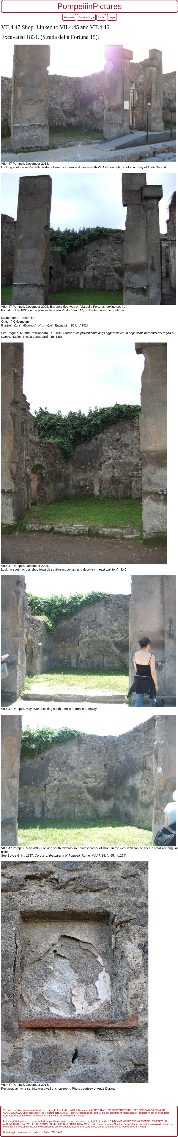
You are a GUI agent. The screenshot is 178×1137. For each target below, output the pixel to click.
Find (101, 17)
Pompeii (69, 17)
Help (112, 17)
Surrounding (86, 17)
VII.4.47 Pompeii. (13, 163)
